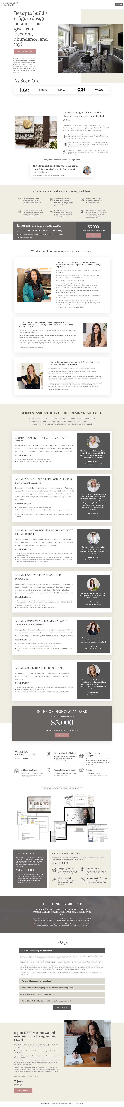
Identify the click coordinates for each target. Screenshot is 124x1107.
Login (119, 4)
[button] (16, 90)
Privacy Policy (55, 1103)
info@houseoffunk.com (45, 1103)
